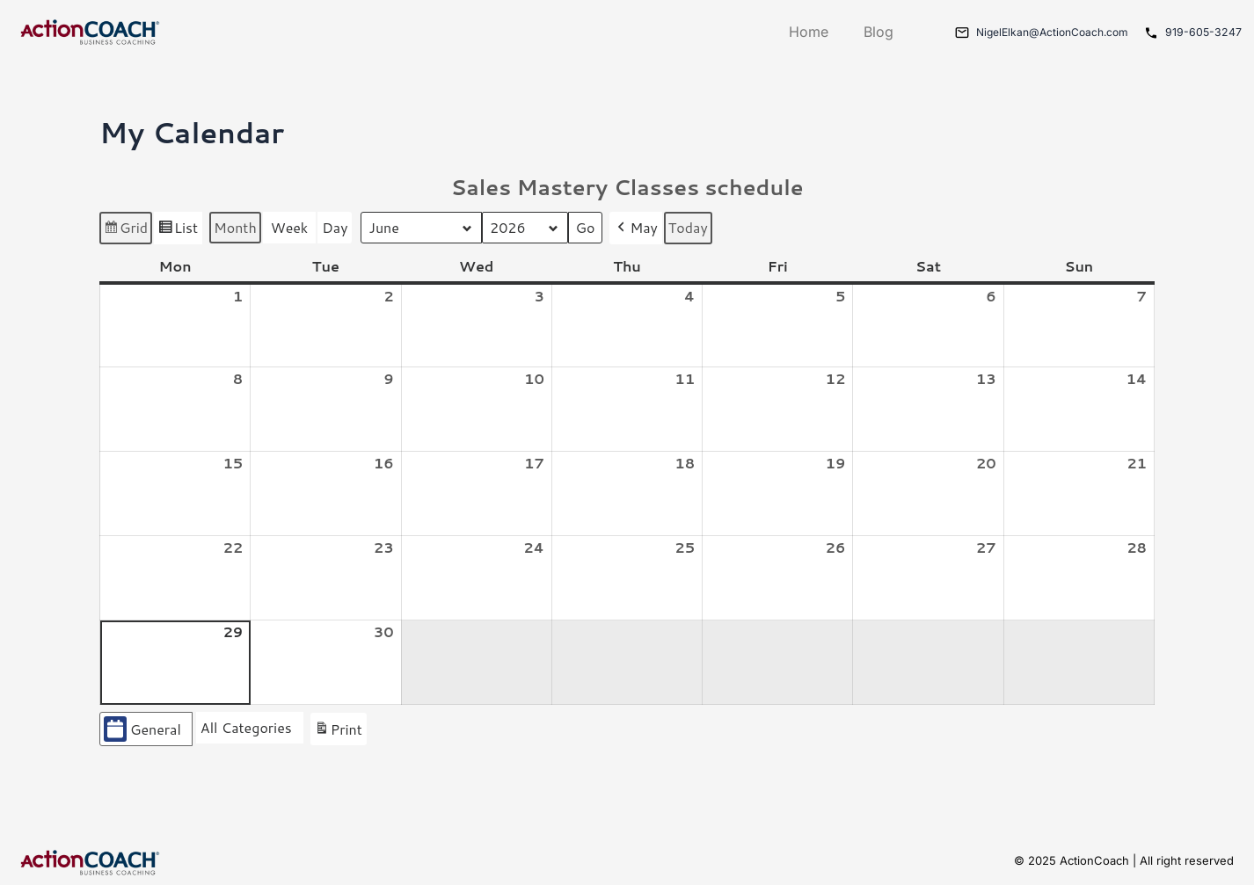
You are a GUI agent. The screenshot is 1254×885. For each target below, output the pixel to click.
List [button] (177, 230)
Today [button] (691, 228)
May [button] (638, 228)
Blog (865, 31)
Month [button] (235, 228)
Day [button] (334, 228)
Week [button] (290, 228)
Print (338, 731)
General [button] (142, 730)
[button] (249, 728)
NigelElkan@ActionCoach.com (1045, 32)
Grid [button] (125, 230)
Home (795, 31)
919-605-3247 (1203, 32)
